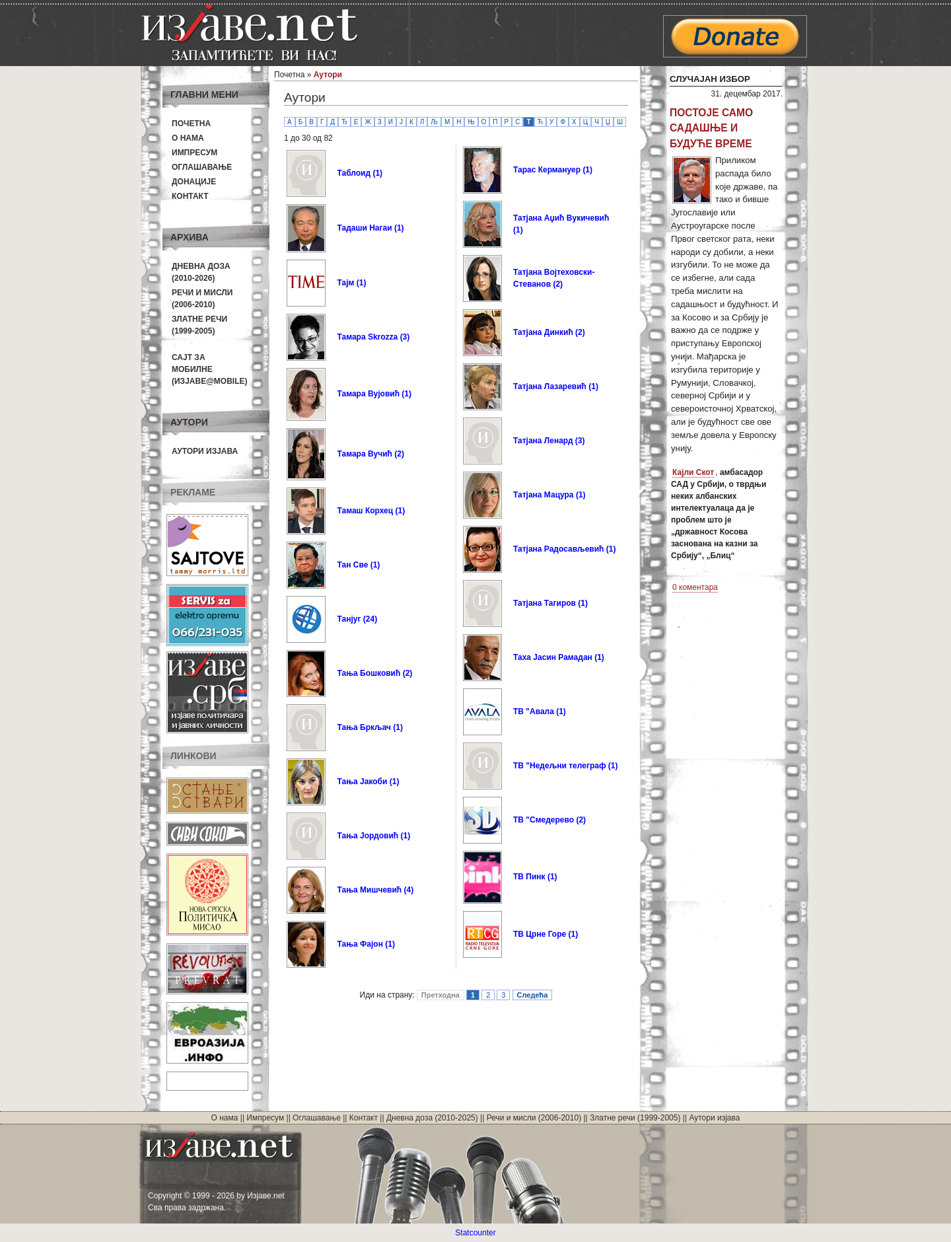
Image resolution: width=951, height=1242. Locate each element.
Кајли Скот (693, 472)
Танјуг (349, 619)
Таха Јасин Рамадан (552, 657)
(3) (405, 337)
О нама (188, 138)
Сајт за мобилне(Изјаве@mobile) (210, 369)
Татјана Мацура (543, 494)
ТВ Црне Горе (539, 934)
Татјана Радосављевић (558, 549)
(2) (399, 453)
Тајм (345, 282)
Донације (194, 181)
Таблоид (353, 173)
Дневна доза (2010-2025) (432, 1117)
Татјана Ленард (543, 440)
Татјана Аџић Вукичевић (561, 218)
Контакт (190, 196)
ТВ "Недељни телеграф (559, 765)
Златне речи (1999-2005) (635, 1117)
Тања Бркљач (364, 727)
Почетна (191, 123)
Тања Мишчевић (369, 890)
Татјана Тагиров (544, 603)
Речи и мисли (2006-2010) (534, 1117)
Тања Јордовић (367, 835)
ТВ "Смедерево (543, 819)
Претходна (440, 995)
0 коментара (695, 587)
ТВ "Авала (533, 711)
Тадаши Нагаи (364, 228)
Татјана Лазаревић (549, 386)
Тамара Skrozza (367, 337)
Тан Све (352, 564)
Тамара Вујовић (368, 393)
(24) (370, 619)
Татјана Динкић (543, 332)
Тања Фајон (359, 944)
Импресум (194, 152)
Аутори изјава (205, 451)
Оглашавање (202, 167)
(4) (409, 890)
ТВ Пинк (529, 876)
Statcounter (475, 1232)
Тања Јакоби (362, 781)
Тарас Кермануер (547, 169)
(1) (377, 173)
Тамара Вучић (364, 453)
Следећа (532, 995)
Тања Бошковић (368, 673)
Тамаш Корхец (365, 510)
